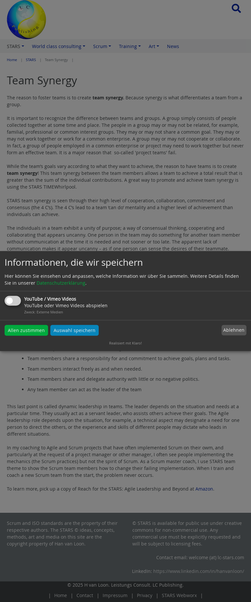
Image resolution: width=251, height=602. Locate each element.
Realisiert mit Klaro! (125, 343)
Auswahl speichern (74, 330)
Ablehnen (233, 330)
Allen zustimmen (26, 330)
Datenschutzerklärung (61, 283)
